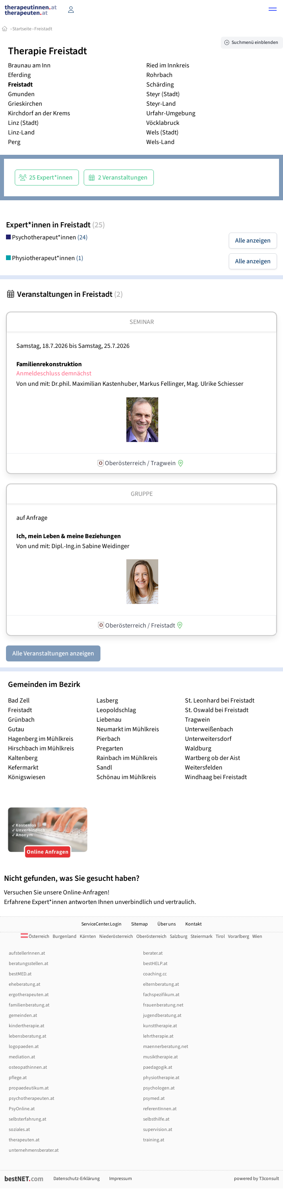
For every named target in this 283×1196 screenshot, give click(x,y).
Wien (257, 936)
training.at (153, 1140)
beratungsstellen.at (28, 963)
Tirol (220, 936)
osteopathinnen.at (28, 1067)
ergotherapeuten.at (29, 994)
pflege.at (18, 1077)
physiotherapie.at (161, 1077)
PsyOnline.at (22, 1108)
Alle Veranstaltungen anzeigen (53, 653)
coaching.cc (155, 974)
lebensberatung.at (27, 1036)
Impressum (120, 1178)
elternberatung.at (161, 984)
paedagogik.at (157, 1067)
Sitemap (139, 924)
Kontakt (193, 924)
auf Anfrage (31, 517)
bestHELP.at (155, 963)
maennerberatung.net (165, 1046)
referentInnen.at (160, 1108)
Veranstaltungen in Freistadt (64, 294)
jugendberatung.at (162, 1015)
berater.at (153, 953)
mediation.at (22, 1057)
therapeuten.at (24, 1140)
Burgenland (65, 936)
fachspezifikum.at (161, 994)
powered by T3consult (256, 1178)
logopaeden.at (24, 1046)
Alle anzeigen (253, 240)
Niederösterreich (116, 936)
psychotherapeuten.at (31, 1098)
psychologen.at (159, 1088)
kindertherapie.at (26, 1025)
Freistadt (43, 29)
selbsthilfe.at (156, 1119)
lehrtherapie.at (158, 1036)
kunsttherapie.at (160, 1025)
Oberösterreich (151, 936)
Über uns (166, 924)
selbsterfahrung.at (27, 1119)
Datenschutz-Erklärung (76, 1178)
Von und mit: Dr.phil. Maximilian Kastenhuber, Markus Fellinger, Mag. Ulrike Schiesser (130, 383)
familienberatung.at (29, 1005)
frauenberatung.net (163, 1005)
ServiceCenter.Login (101, 924)
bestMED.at (20, 974)
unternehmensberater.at (34, 1150)
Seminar (142, 322)
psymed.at (154, 1098)
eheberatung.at (24, 984)
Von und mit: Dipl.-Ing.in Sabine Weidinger (73, 546)
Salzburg (178, 936)
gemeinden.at (23, 1015)
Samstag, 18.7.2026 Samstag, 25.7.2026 (73, 345)
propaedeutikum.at (29, 1088)
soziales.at (19, 1129)
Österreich (35, 936)
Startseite (21, 29)
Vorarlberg (238, 936)
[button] (273, 10)
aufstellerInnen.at (27, 953)
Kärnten (88, 936)
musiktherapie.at (160, 1057)
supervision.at (157, 1129)
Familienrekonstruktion (49, 364)
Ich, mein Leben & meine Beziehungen (68, 536)
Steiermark (201, 936)
